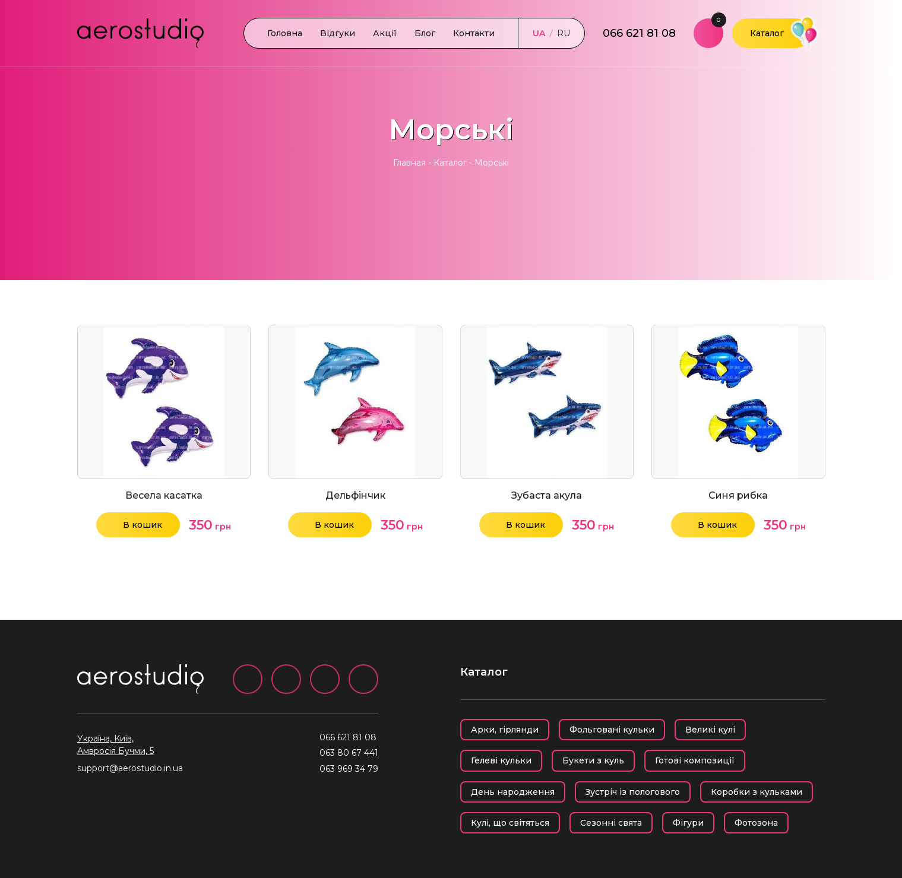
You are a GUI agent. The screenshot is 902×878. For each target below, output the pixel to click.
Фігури (688, 822)
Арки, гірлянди (505, 729)
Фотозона (756, 822)
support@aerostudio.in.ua (130, 768)
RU (563, 33)
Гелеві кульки (501, 760)
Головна (284, 33)
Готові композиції (695, 760)
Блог (424, 33)
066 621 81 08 (639, 33)
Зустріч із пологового (632, 792)
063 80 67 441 (348, 752)
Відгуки (337, 33)
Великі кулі (710, 729)
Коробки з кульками (756, 792)
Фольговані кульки (611, 729)
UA (539, 33)
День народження (513, 792)
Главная (409, 162)
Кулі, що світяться (510, 822)
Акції (385, 33)
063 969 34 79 (348, 769)
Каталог (767, 33)
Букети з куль (593, 760)
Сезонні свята (611, 822)
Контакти (474, 33)
